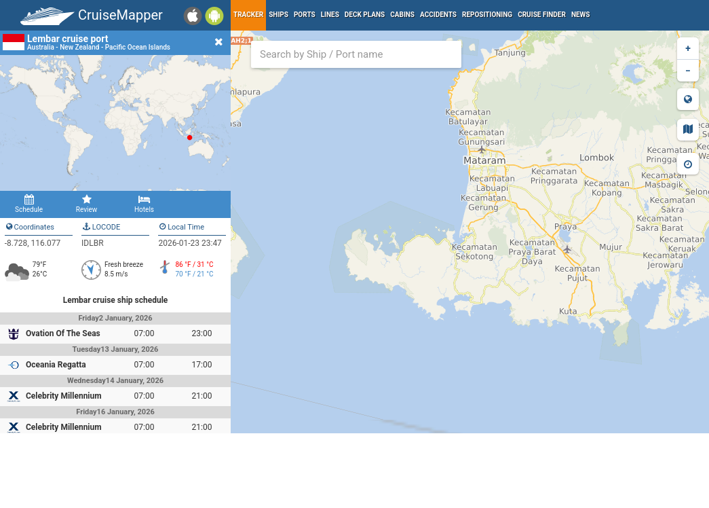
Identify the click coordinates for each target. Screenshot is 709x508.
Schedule (29, 203)
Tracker (248, 14)
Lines (330, 14)
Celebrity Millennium (64, 396)
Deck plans (365, 14)
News (580, 14)
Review (86, 203)
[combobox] (356, 54)
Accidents (438, 14)
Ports (304, 14)
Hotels (144, 203)
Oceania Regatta (56, 364)
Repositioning (487, 14)
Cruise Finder (542, 14)
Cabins (402, 14)
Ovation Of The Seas (63, 333)
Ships (278, 14)
